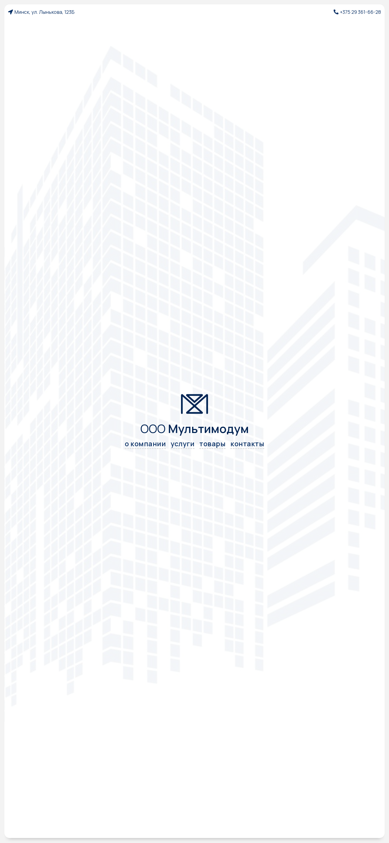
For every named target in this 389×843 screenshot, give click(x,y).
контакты (247, 444)
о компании (145, 444)
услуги (182, 444)
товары (212, 444)
